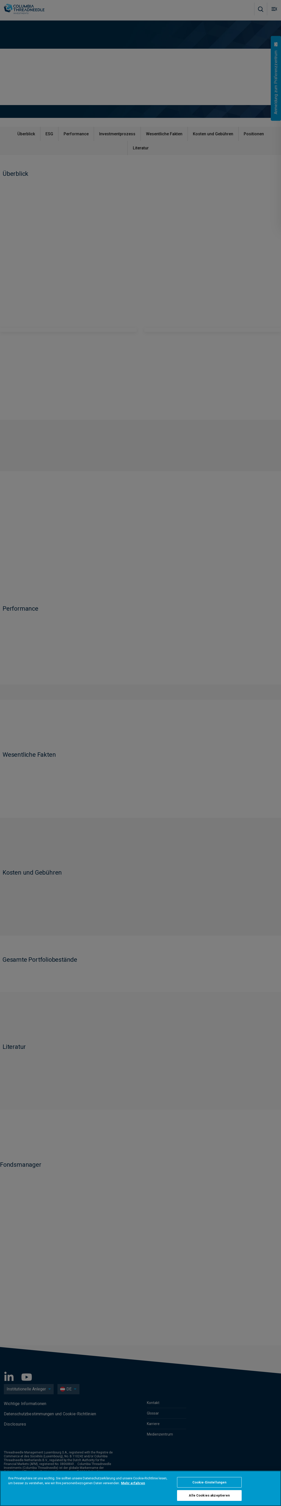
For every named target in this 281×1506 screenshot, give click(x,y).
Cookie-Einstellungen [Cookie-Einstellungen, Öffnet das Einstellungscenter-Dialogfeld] (209, 1482)
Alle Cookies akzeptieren (209, 1495)
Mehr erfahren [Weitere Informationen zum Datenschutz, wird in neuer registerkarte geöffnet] (133, 1483)
